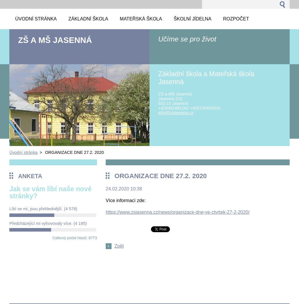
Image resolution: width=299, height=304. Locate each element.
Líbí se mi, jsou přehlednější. (43, 208)
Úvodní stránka (23, 152)
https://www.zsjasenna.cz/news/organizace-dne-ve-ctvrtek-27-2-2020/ (178, 212)
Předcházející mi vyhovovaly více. (48, 223)
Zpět (119, 246)
